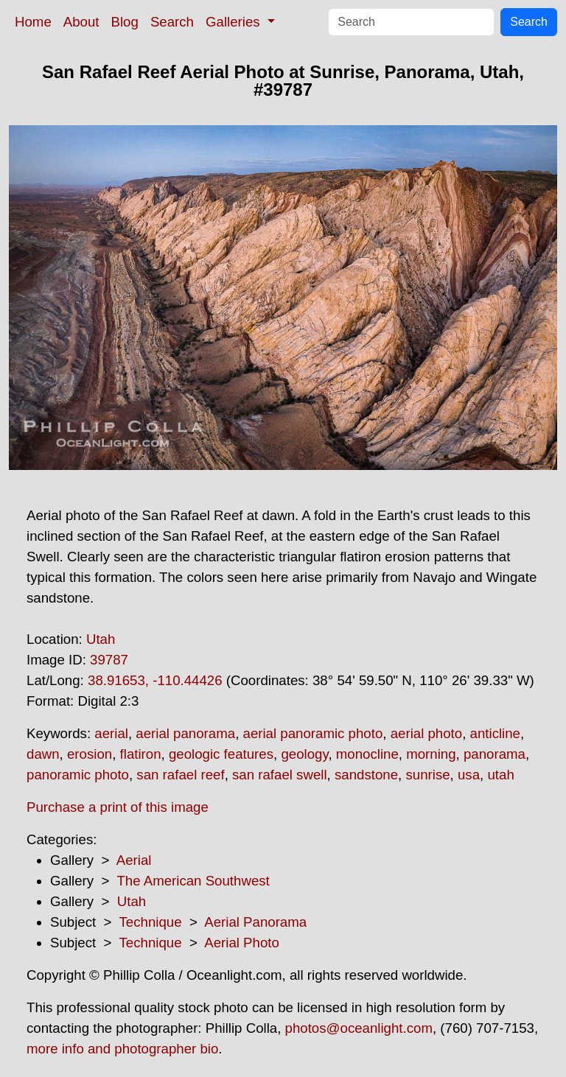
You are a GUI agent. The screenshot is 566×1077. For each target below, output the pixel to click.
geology (304, 754)
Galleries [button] (235, 21)
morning (430, 754)
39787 (109, 659)
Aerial (134, 860)
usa (469, 774)
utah (500, 774)
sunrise (427, 774)
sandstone (366, 774)
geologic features (221, 754)
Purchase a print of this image (118, 807)
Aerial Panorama (255, 922)
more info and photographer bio (122, 1048)
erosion (89, 754)
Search (172, 21)
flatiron (140, 754)
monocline (367, 754)
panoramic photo (78, 774)
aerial (111, 733)
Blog (125, 21)
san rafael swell (279, 774)
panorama (494, 754)
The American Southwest (192, 880)
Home (33, 21)
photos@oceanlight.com (359, 1028)
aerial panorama (185, 733)
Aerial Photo (241, 942)
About (81, 21)
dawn (43, 754)
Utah (100, 639)
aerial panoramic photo (313, 733)
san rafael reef (180, 774)
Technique (150, 922)
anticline (495, 733)
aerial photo (427, 733)
